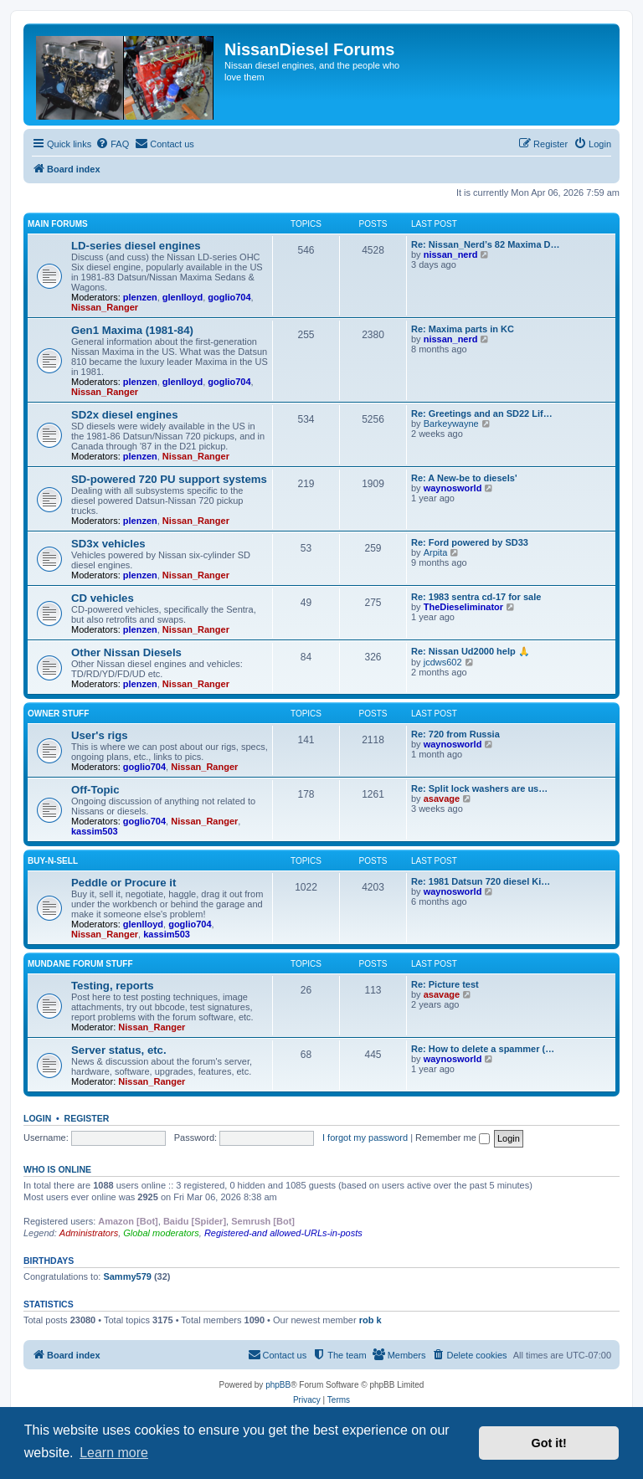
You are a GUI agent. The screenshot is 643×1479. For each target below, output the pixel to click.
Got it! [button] (549, 1443)
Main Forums (58, 224)
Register (87, 1118)
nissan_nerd (451, 254)
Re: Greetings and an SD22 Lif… (482, 413)
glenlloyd (182, 297)
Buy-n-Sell (53, 860)
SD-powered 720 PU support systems (169, 479)
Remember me (452, 1137)
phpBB (278, 1384)
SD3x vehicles (108, 543)
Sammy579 (127, 1276)
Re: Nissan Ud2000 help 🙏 (470, 651)
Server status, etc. (119, 1050)
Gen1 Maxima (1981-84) (132, 330)
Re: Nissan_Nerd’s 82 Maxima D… (485, 244)
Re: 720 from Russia (455, 734)
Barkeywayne (451, 424)
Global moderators (161, 1233)
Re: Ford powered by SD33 (469, 542)
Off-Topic (95, 789)
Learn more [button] (114, 1453)
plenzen (140, 297)
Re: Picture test (445, 984)
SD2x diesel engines (124, 414)
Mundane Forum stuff (80, 963)
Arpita (436, 552)
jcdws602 (443, 662)
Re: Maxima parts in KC (462, 329)
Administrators (88, 1233)
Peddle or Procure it (123, 882)
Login (37, 1118)
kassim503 (94, 831)
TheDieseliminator (463, 607)
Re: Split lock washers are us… (479, 788)
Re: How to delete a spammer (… (482, 1049)
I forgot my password (365, 1137)
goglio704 (229, 297)
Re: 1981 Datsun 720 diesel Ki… (480, 881)
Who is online (57, 1169)
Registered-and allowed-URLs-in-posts (283, 1233)
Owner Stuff (58, 713)
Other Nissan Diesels (126, 652)
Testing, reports (112, 985)
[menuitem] (112, 144)
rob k (370, 1320)
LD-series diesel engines (136, 245)
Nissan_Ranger (104, 307)
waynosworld (453, 488)
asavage (442, 798)
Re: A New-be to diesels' (464, 478)
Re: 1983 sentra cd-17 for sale (476, 597)
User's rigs (99, 735)
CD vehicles (102, 598)
